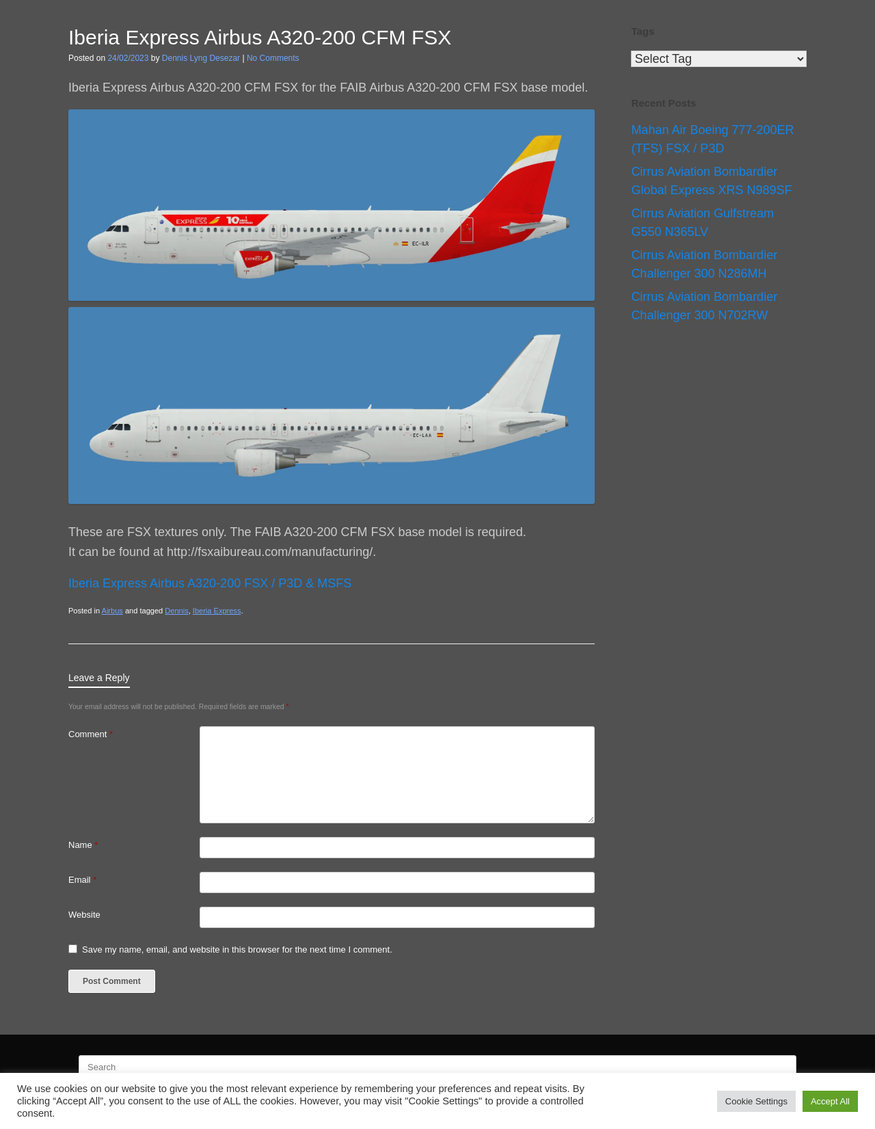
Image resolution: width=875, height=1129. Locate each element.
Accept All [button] (830, 1101)
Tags (642, 31)
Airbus (112, 611)
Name (83, 845)
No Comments (273, 58)
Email (82, 880)
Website (84, 914)
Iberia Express (217, 611)
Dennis (176, 611)
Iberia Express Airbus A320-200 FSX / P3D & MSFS (209, 583)
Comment (90, 734)
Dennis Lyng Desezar (201, 58)
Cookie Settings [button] (756, 1101)
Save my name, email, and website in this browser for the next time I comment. (237, 949)
